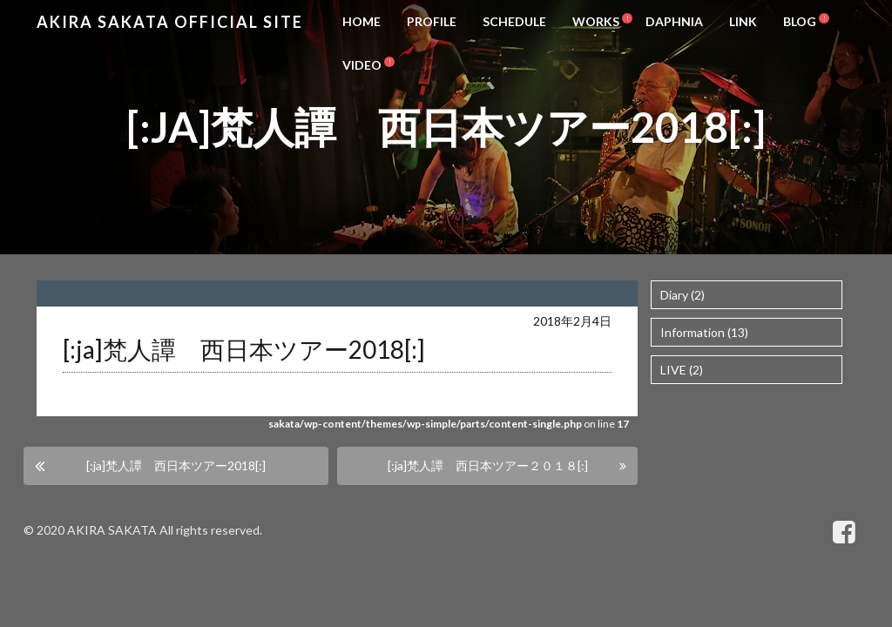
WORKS (595, 21)
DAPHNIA (674, 21)
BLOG (799, 21)
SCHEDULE (514, 21)
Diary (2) (682, 294)
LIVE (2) (681, 369)
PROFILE (431, 21)
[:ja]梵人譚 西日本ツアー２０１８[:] (488, 465)
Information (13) (704, 332)
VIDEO (362, 64)
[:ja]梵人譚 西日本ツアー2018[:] (176, 465)
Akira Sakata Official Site (170, 21)
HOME (361, 21)
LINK (743, 21)
